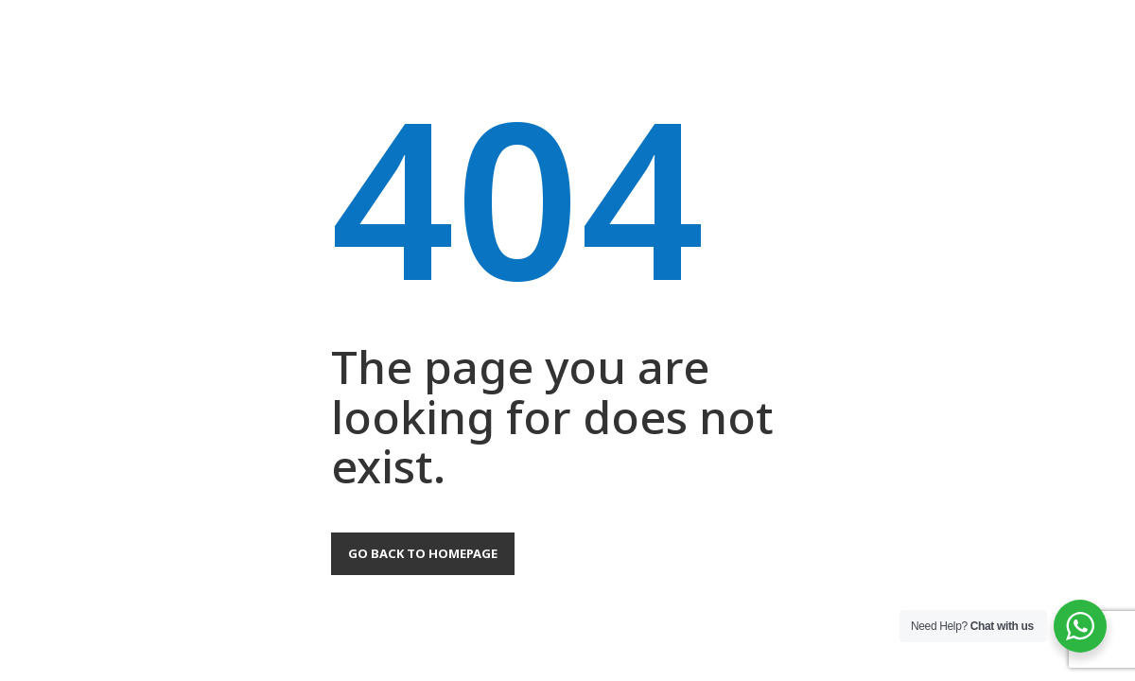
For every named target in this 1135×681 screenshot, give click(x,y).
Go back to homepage (423, 553)
